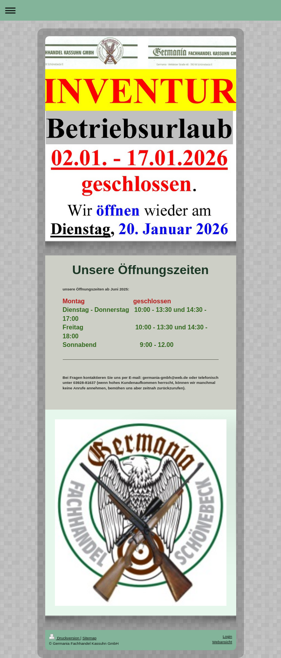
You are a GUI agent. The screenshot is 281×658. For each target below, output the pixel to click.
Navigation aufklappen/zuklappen (140, 10)
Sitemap (89, 638)
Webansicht (222, 642)
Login (227, 636)
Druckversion (65, 638)
